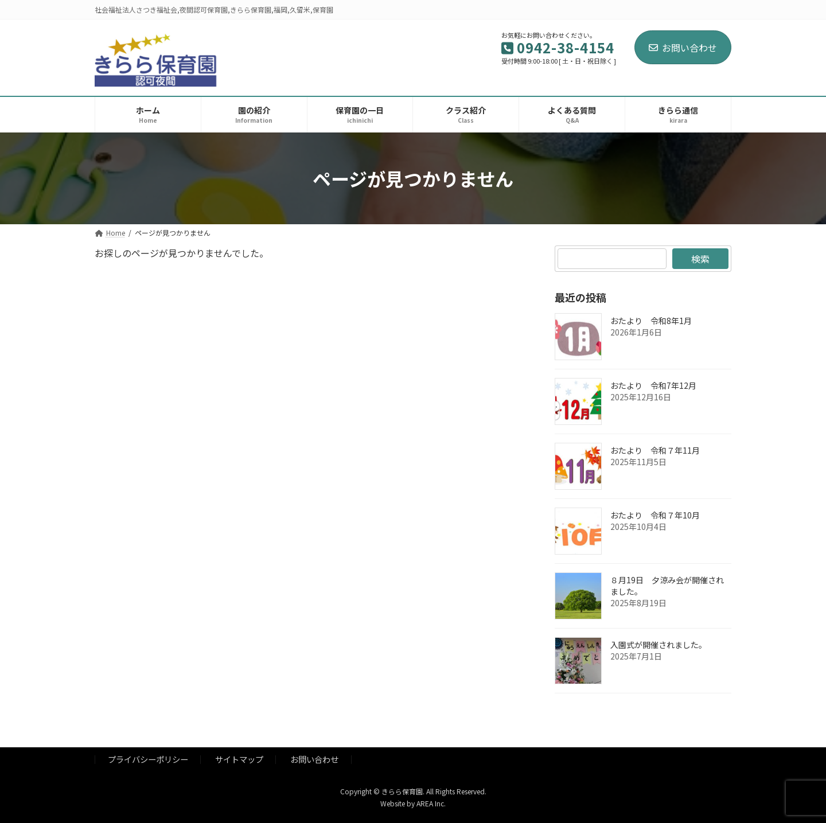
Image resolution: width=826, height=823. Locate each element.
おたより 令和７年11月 (655, 450)
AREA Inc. (431, 803)
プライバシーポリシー (148, 760)
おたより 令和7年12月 (653, 385)
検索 (700, 259)
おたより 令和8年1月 (651, 320)
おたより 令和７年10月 (655, 515)
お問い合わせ (683, 47)
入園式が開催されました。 (658, 644)
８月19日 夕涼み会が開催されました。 (667, 585)
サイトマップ (239, 760)
